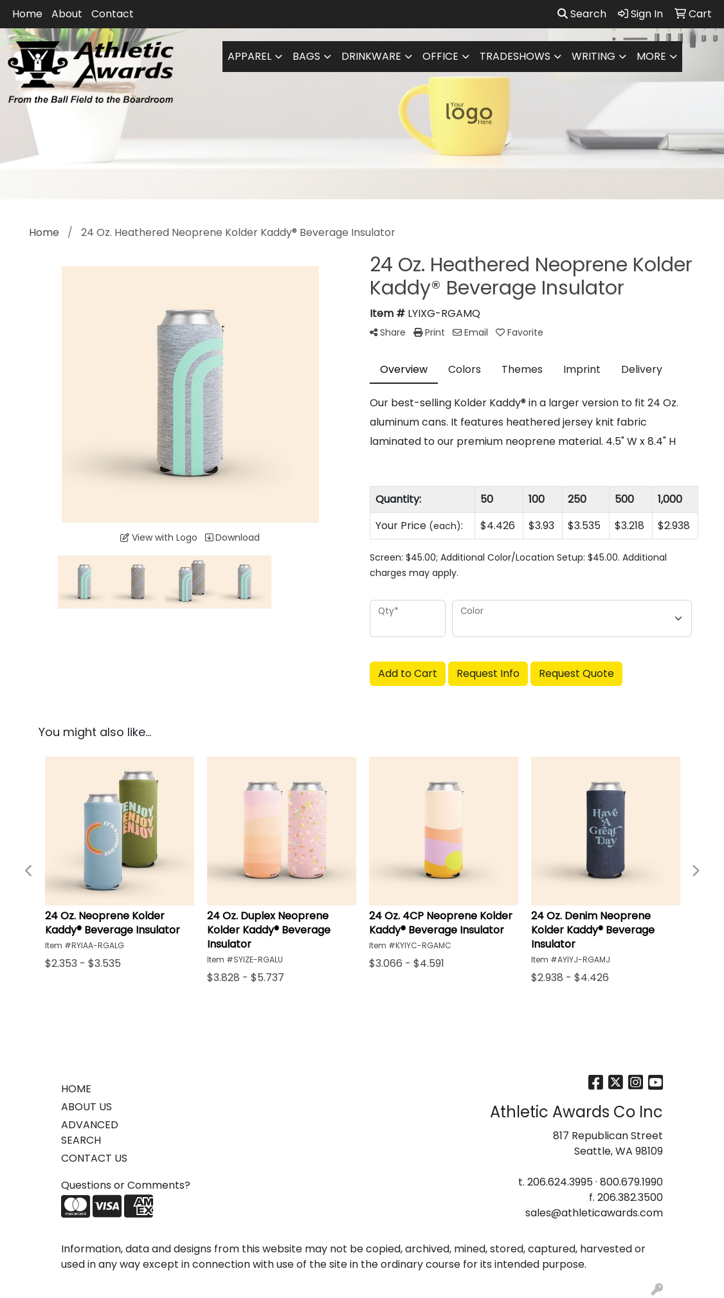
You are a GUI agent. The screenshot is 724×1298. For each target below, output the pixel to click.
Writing (593, 56)
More (651, 56)
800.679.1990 (631, 1182)
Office (440, 56)
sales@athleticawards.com (594, 1212)
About (66, 13)
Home (27, 13)
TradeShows (515, 56)
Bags (306, 56)
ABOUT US (86, 1106)
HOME (76, 1088)
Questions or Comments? (125, 1185)
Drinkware (371, 56)
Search (581, 13)
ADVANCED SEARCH (89, 1132)
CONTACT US (94, 1158)
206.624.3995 (560, 1182)
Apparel (249, 56)
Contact (112, 13)
